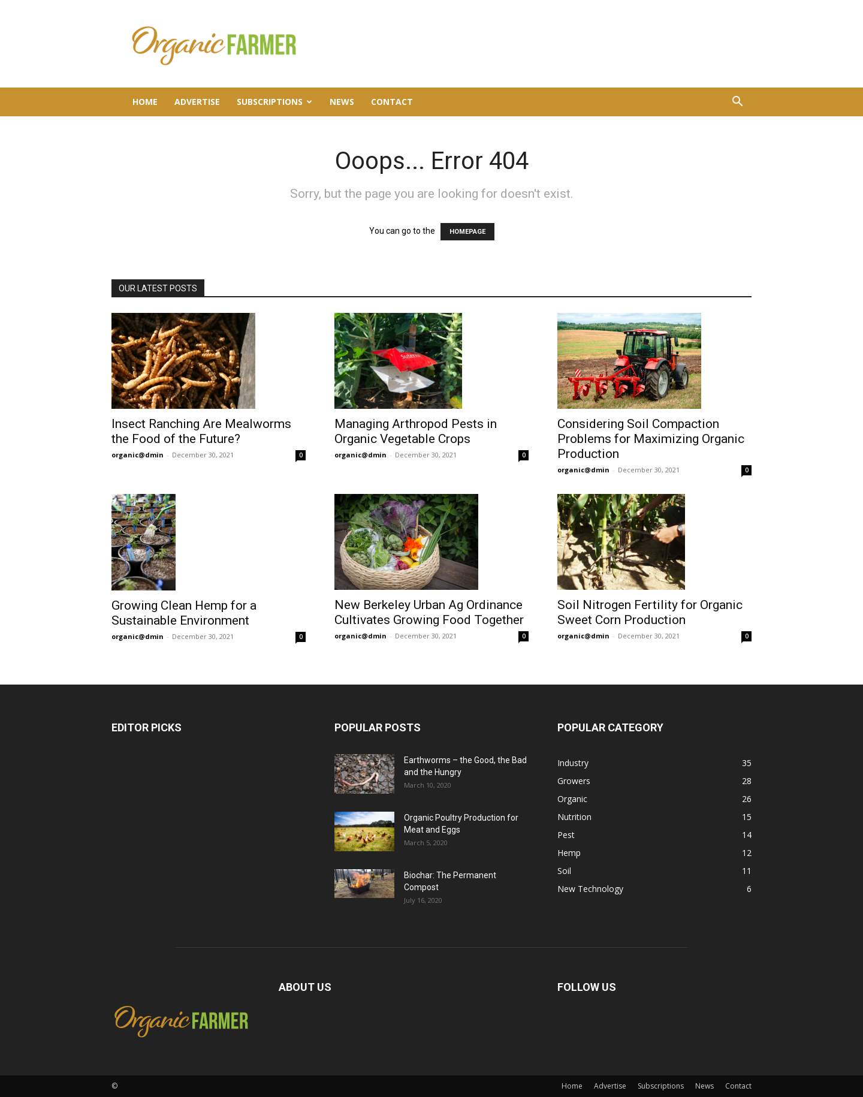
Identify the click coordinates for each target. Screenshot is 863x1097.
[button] (737, 103)
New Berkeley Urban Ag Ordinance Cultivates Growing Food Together (429, 612)
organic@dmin (137, 454)
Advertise (197, 101)
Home (145, 101)
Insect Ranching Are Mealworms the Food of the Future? (201, 431)
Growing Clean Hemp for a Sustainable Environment (184, 613)
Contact (392, 101)
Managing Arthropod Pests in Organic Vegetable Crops (415, 431)
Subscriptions (274, 101)
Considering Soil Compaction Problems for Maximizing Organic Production (650, 439)
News (342, 101)
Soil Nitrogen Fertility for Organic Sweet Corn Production (650, 612)
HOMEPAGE (467, 232)
